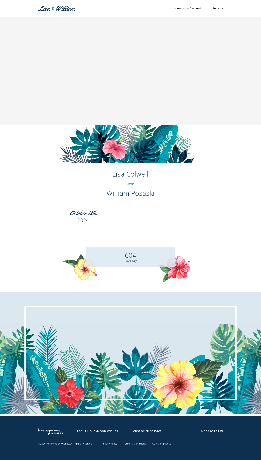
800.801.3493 (213, 431)
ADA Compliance (161, 443)
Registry (218, 8)
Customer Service (147, 431)
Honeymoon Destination (188, 8)
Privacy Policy (110, 443)
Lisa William (56, 8)
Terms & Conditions (135, 443)
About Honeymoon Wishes (97, 431)
